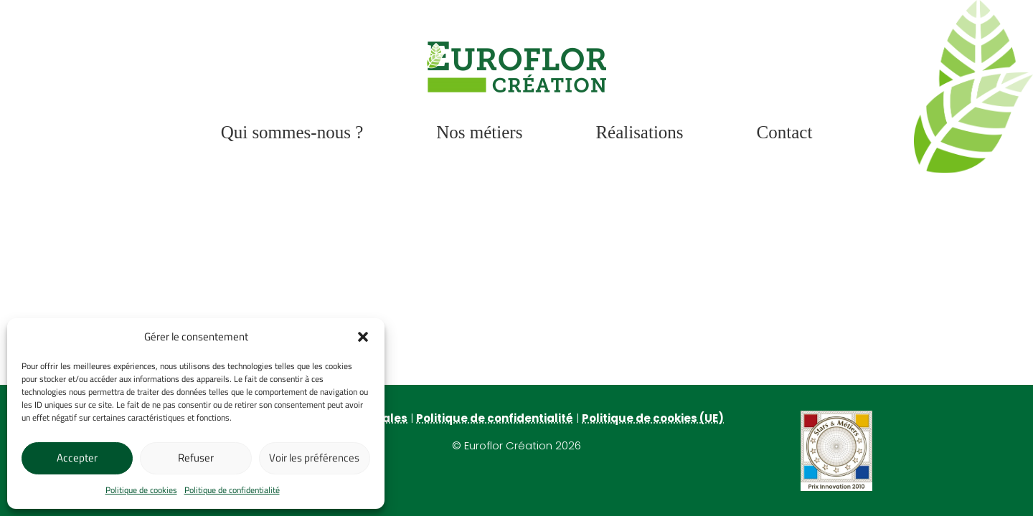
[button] (363, 337)
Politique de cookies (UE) (653, 418)
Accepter (77, 457)
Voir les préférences (314, 457)
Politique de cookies (141, 490)
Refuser (196, 457)
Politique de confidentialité (232, 490)
